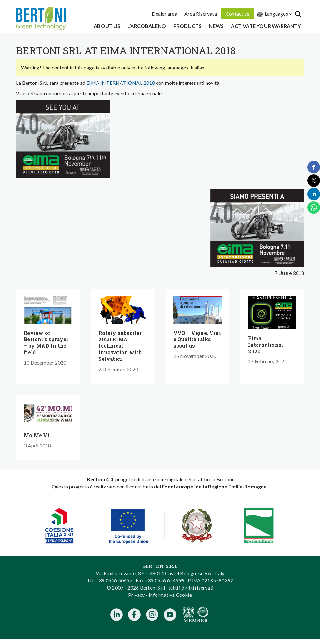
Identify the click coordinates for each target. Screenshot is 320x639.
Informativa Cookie (170, 595)
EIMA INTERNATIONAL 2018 (120, 83)
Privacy (136, 595)
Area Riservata (200, 14)
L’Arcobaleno (147, 26)
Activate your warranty (266, 26)
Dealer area (164, 14)
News (216, 26)
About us (107, 26)
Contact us (237, 14)
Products (187, 26)
